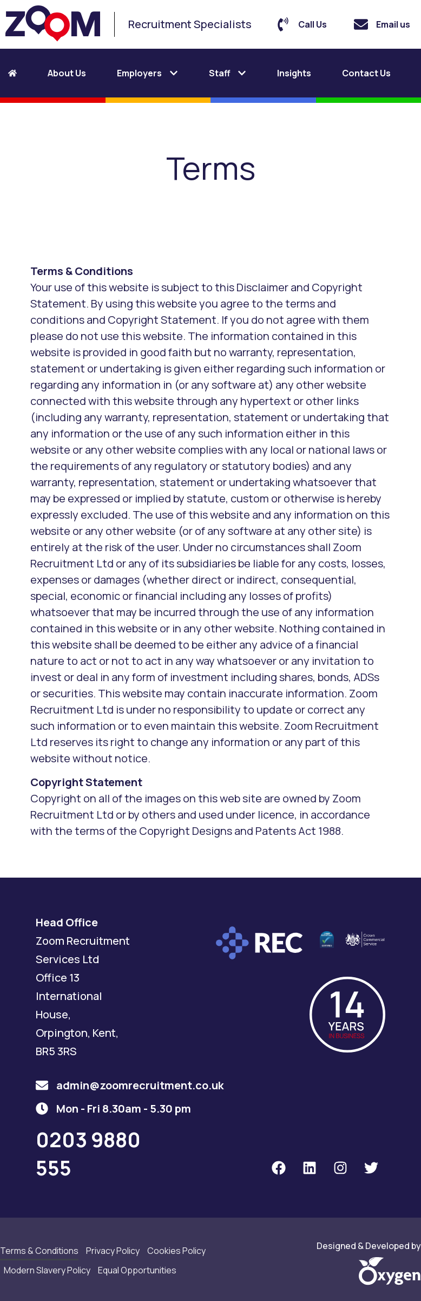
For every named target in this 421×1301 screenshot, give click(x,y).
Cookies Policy (176, 1251)
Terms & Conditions (39, 1251)
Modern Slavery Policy (47, 1270)
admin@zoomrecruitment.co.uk (139, 1085)
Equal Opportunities (137, 1270)
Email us (393, 24)
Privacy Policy (113, 1251)
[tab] (23, 73)
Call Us (312, 24)
